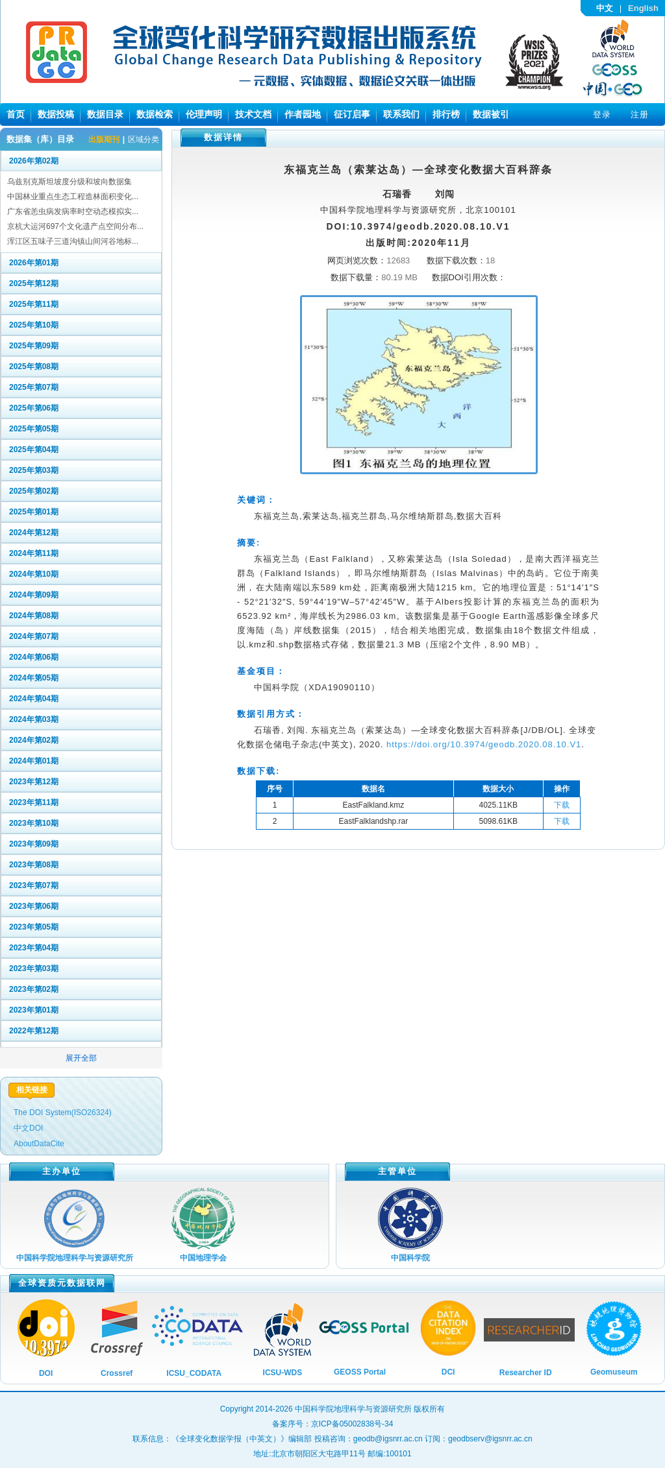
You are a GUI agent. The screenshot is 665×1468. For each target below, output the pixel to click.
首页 (15, 114)
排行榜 (446, 114)
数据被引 (491, 114)
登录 (602, 114)
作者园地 (302, 114)
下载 (562, 805)
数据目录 (105, 114)
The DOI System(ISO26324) (63, 1112)
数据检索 (154, 114)
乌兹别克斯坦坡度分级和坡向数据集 (69, 181)
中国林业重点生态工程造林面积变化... (72, 196)
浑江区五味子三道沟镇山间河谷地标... (72, 241)
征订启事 (352, 114)
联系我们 (401, 114)
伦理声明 (204, 114)
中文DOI (28, 1128)
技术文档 (253, 114)
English (643, 8)
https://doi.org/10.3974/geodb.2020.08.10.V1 (483, 744)
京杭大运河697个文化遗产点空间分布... (75, 226)
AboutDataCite (39, 1143)
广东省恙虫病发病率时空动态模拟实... (72, 211)
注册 (640, 114)
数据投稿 (56, 114)
